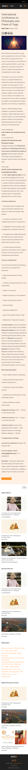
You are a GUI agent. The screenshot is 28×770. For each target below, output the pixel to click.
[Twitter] (8, 33)
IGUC (2, 650)
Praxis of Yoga (16, 669)
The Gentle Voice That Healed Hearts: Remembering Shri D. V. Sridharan (11, 513)
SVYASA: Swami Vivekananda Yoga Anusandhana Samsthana (11, 171)
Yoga (15, 674)
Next (24, 487)
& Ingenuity (4, 648)
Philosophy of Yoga (6, 669)
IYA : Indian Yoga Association (12, 175)
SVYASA (3, 674)
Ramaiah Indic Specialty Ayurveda (10, 671)
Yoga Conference (5, 676)
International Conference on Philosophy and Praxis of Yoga (12, 659)
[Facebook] (5, 33)
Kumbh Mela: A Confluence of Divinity (11, 634)
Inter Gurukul (4, 655)
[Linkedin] (11, 33)
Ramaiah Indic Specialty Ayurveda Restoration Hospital (11, 142)
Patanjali (6, 666)
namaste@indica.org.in (17, 763)
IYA (2, 666)
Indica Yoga (13, 653)
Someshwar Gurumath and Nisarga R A (9, 562)
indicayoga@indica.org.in (8, 453)
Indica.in (24, 1)
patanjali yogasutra (14, 666)
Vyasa (8, 674)
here (17, 438)
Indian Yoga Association (11, 650)
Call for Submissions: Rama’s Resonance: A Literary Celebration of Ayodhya (12, 747)
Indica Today (4, 539)
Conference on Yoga (19, 648)
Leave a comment (6, 478)
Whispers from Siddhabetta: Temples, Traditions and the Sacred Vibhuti (13, 559)
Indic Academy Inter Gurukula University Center (13, 134)
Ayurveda (10, 648)
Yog (12, 674)
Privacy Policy (14, 765)
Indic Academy (5, 653)
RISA (21, 671)
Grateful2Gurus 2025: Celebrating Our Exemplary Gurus (11, 536)
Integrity (19, 653)
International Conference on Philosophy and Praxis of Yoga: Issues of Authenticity (12, 663)
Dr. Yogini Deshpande (5, 517)
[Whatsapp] (3, 33)
